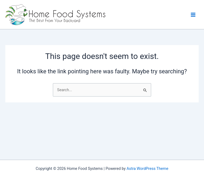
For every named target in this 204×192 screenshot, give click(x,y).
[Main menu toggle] (193, 14)
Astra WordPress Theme (147, 168)
